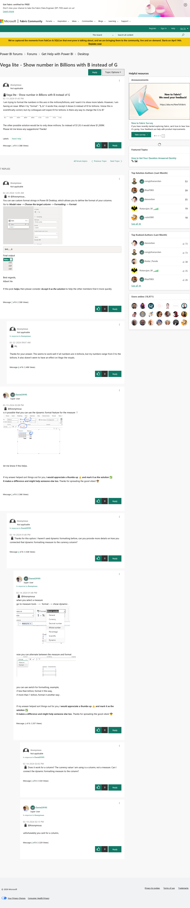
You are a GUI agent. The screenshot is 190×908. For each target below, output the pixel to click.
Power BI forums (11, 54)
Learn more (8, 11)
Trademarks (183, 888)
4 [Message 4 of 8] (25, 723)
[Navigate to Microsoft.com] (8, 21)
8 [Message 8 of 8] (18, 367)
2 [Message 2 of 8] (11, 494)
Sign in (164, 28)
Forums (49, 21)
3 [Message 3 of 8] (18, 552)
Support (124, 21)
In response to (20, 336)
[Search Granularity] (103, 35)
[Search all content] (151, 35)
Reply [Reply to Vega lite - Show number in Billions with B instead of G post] (115, 145)
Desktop (83, 54)
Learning (112, 21)
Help (173, 28)
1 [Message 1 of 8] (11, 145)
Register (152, 28)
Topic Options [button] (112, 72)
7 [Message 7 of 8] (11, 302)
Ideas (74, 21)
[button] (94, 72)
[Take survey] (141, 134)
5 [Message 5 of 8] (32, 781)
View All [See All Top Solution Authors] (136, 224)
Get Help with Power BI (57, 54)
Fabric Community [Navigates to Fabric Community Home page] (31, 21)
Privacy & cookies (152, 888)
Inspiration (62, 21)
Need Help (16, 139)
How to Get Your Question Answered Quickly (153, 158)
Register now (95, 43)
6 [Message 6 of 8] (32, 842)
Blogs (100, 21)
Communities (87, 21)
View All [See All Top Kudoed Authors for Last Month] (136, 285)
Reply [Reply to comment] (115, 309)
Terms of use (169, 888)
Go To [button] (183, 28)
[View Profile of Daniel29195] (21, 394)
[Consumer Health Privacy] (38, 898)
